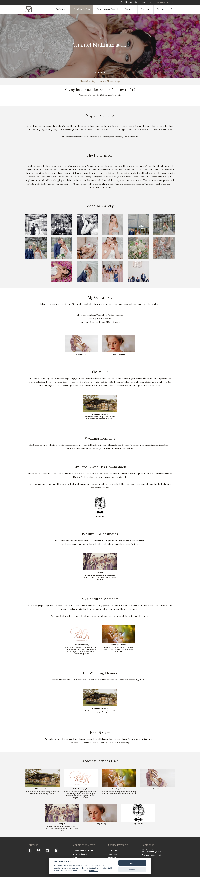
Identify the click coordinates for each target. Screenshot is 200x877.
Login (152, 2)
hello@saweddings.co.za (152, 851)
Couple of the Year (81, 9)
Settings (132, 869)
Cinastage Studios (118, 645)
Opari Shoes (81, 354)
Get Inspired (61, 9)
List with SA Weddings (165, 2)
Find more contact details (152, 855)
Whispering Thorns (100, 414)
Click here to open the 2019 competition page (100, 95)
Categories (112, 850)
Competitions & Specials (107, 9)
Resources (129, 9)
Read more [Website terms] (93, 870)
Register (144, 2)
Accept (132, 863)
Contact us (145, 9)
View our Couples (80, 854)
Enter (75, 857)
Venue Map (112, 854)
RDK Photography (81, 645)
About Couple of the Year (83, 850)
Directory (161, 9)
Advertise (112, 857)
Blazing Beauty (118, 354)
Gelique (100, 573)
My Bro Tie (100, 516)
